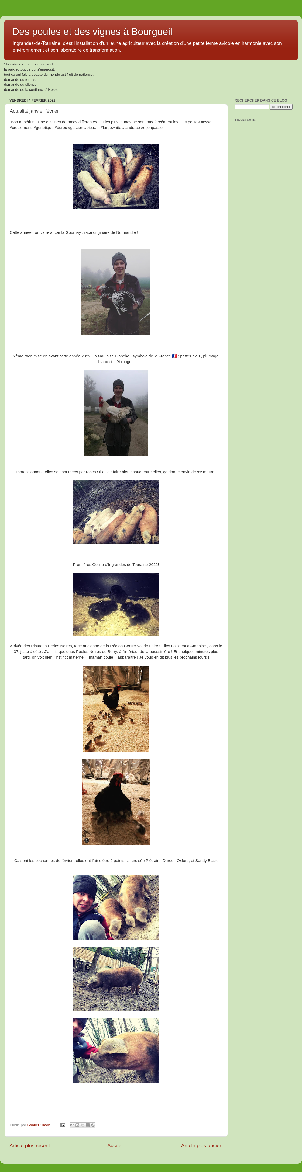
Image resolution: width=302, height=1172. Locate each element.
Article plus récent (29, 1145)
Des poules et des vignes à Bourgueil (92, 31)
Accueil (115, 1145)
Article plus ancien (201, 1145)
